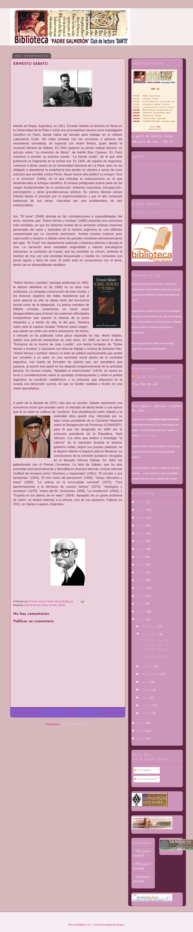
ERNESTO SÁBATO (156, 656)
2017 (141, 572)
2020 (141, 549)
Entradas (142, 770)
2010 (141, 723)
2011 (141, 619)
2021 (141, 541)
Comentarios (145, 779)
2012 (141, 611)
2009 (141, 731)
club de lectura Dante (36, 605)
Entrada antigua (112, 712)
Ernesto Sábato (57, 605)
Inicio (71, 712)
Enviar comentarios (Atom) (75, 724)
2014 (141, 596)
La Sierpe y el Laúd (146, 212)
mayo (146, 690)
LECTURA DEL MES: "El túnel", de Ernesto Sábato (155, 645)
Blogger (120, 924)
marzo (146, 705)
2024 (141, 518)
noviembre (149, 634)
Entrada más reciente (27, 712)
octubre (147, 666)
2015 (141, 588)
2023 (141, 525)
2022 (141, 533)
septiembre (150, 674)
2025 (141, 510)
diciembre (149, 626)
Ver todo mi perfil (145, 391)
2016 (141, 580)
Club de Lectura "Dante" (153, 377)
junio (145, 682)
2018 (141, 565)
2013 (141, 604)
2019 (140, 557)
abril (145, 697)
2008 (141, 738)
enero (146, 713)
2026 (141, 502)
